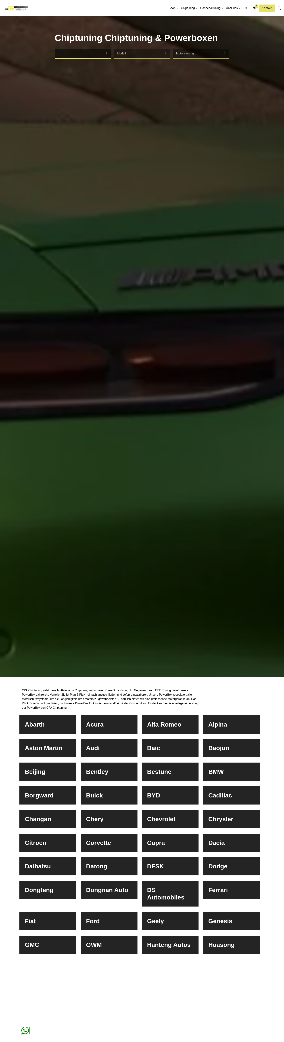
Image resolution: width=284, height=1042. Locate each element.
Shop (172, 8)
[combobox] (83, 54)
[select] (107, 53)
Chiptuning (188, 8)
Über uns (232, 8)
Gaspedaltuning (210, 8)
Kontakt (267, 8)
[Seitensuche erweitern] (279, 8)
